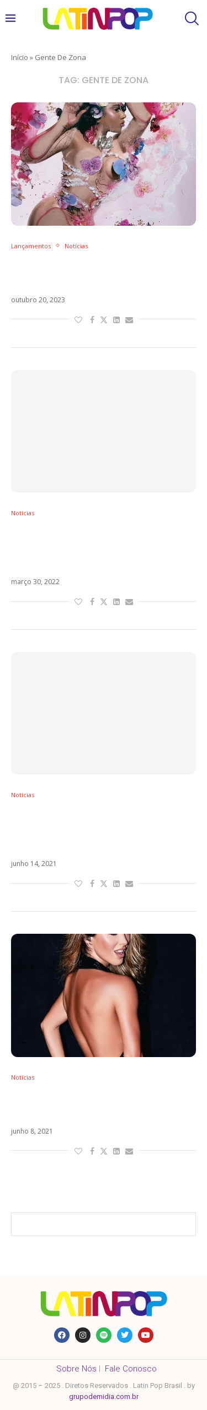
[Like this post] (78, 319)
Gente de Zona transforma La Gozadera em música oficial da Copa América (89, 830)
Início (19, 57)
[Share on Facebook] (92, 319)
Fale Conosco (131, 1369)
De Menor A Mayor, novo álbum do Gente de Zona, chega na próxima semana (96, 548)
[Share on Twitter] (104, 319)
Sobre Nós (76, 1369)
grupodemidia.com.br (104, 1396)
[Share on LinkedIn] (116, 319)
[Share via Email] (129, 319)
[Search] (190, 18)
